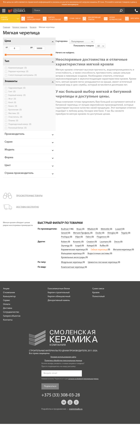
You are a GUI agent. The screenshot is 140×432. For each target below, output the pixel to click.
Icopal (78, 254)
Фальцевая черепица (71, 262)
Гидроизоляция (17, 93)
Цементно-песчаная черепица (103, 270)
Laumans (104, 250)
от (7, 47)
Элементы (11, 86)
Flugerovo (102, 245)
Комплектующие (17, 71)
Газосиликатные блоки (59, 297)
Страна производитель (14, 180)
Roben (64, 250)
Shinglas (111, 241)
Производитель (15, 139)
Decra (117, 250)
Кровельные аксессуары (73, 265)
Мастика (13, 118)
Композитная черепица (73, 275)
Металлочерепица (122, 258)
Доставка (7, 316)
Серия (9, 147)
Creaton (90, 250)
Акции (6, 297)
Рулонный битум (17, 133)
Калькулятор (9, 304)
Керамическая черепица (73, 258)
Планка (13, 126)
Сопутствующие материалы (15, 79)
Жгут (12, 104)
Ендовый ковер (17, 100)
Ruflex (103, 254)
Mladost (91, 237)
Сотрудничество (11, 320)
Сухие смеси (98, 297)
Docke (99, 241)
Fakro (88, 245)
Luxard (118, 237)
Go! (121, 10)
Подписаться (50, 394)
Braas (79, 237)
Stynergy (65, 254)
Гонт (12, 97)
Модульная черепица (71, 270)
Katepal (90, 254)
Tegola (124, 241)
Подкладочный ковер (19, 129)
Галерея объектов (11, 324)
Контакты (8, 328)
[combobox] (63, 41)
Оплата (6, 312)
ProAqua (65, 245)
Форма (9, 162)
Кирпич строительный (59, 301)
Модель (10, 154)
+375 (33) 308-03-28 (136, 10)
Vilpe (77, 245)
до (21, 47)
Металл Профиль (81, 241)
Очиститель (15, 122)
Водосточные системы (99, 262)
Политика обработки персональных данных (63, 369)
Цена (8, 41)
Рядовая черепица (18, 75)
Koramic (77, 250)
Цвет (8, 170)
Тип (7, 64)
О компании (9, 301)
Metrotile (105, 237)
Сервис (6, 308)
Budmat (65, 237)
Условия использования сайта (63, 365)
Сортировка (44, 41)
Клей (12, 108)
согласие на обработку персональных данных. (83, 387)
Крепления (15, 115)
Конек (12, 111)
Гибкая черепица (99, 258)
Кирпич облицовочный (59, 304)
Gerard (64, 241)
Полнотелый (98, 304)
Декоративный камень (59, 308)
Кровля (95, 301)
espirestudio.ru (75, 417)
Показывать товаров (115, 41)
